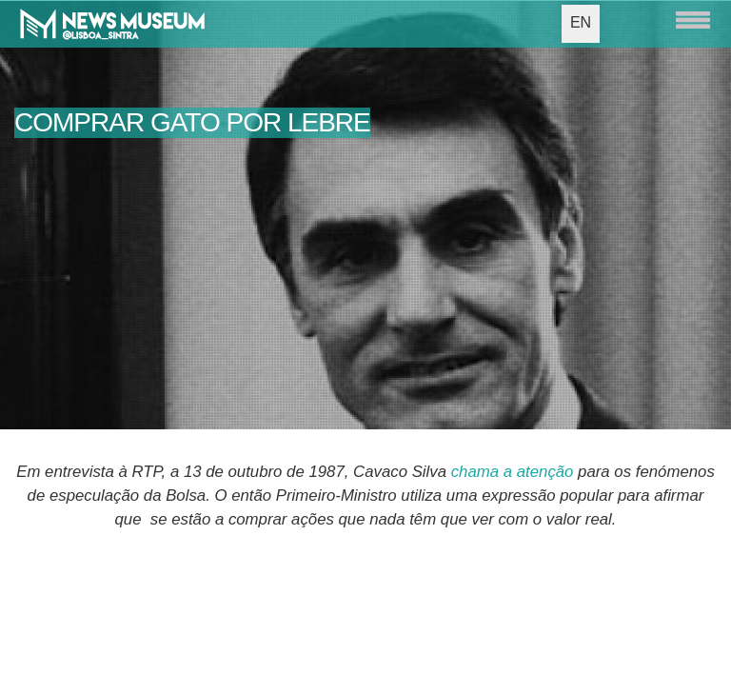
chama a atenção (512, 472)
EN (580, 22)
